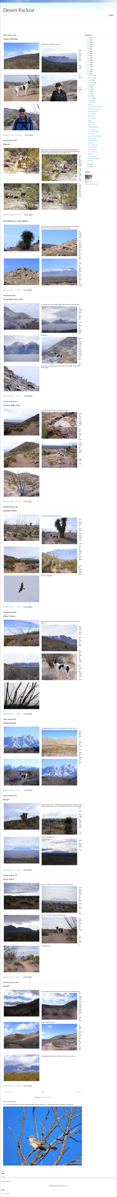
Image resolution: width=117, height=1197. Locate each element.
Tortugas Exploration (93, 127)
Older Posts (78, 1092)
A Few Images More (93, 145)
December (91, 75)
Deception (90, 160)
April (89, 93)
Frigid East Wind (92, 138)
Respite (6, 799)
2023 (88, 44)
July (89, 87)
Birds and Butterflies (9, 1101)
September (91, 82)
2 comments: (18, 214)
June (89, 89)
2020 (88, 51)
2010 (88, 73)
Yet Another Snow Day (13, 299)
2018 (88, 55)
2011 (88, 71)
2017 (88, 58)
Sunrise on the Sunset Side (95, 136)
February (90, 98)
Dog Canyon (91, 129)
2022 (88, 46)
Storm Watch (8, 879)
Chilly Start (90, 154)
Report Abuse (5, 1181)
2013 (88, 67)
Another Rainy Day (11, 405)
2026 (88, 37)
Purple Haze (91, 143)
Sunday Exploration (93, 140)
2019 (88, 53)
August (90, 84)
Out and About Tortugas (94, 158)
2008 (88, 166)
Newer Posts (7, 1092)
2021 (88, 49)
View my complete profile (91, 184)
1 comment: (18, 290)
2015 (88, 62)
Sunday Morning (10, 39)
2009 (88, 164)
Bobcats (6, 144)
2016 (88, 60)
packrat (89, 181)
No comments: (19, 135)
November (91, 78)
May (89, 91)
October (90, 80)
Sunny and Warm (92, 149)
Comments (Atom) (46, 1097)
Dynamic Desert (10, 510)
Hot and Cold (91, 133)
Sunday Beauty (9, 723)
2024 (88, 42)
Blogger (66, 1186)
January (90, 100)
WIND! (6, 986)
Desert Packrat (18, 10)
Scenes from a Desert (93, 131)
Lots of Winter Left (92, 151)
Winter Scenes (9, 616)
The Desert (4, 1193)
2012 (88, 69)
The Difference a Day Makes (15, 221)
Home (42, 1092)
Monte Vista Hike (92, 156)
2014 (88, 64)
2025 (88, 40)
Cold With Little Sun (93, 147)
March (90, 96)
